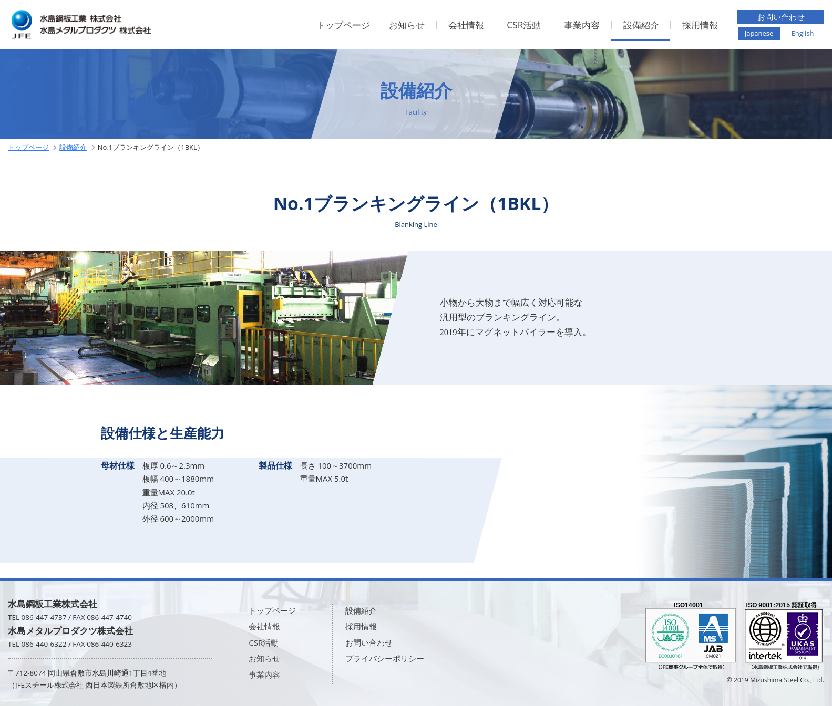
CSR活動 (524, 25)
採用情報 (700, 25)
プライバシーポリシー (384, 658)
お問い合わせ (781, 17)
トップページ (343, 25)
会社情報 (466, 25)
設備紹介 (641, 25)
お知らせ (407, 25)
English (802, 33)
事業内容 (582, 25)
